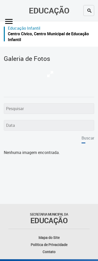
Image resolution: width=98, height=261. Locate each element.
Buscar (88, 138)
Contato (49, 251)
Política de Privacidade (49, 244)
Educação (49, 10)
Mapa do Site (49, 237)
